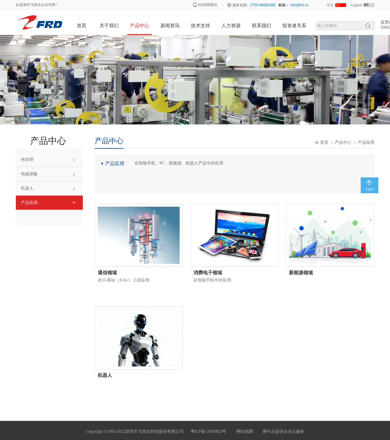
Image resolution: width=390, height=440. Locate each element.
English (356, 5)
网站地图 (243, 431)
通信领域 (107, 272)
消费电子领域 (207, 272)
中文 (330, 5)
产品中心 (343, 142)
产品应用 (366, 142)
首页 (81, 25)
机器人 (105, 375)
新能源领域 (301, 272)
